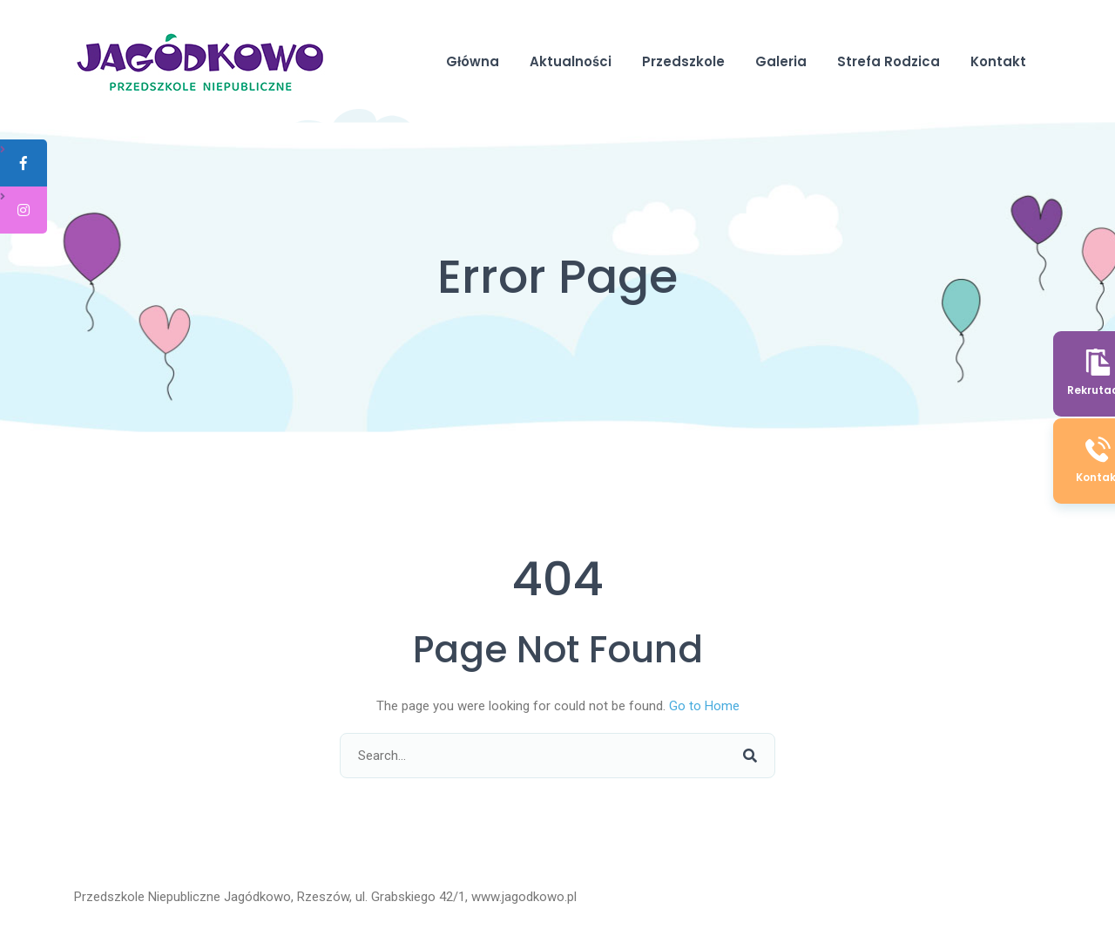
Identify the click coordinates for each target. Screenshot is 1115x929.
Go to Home (704, 706)
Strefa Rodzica (888, 61)
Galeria (781, 61)
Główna (472, 61)
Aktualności (571, 61)
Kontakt (998, 61)
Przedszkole (683, 61)
